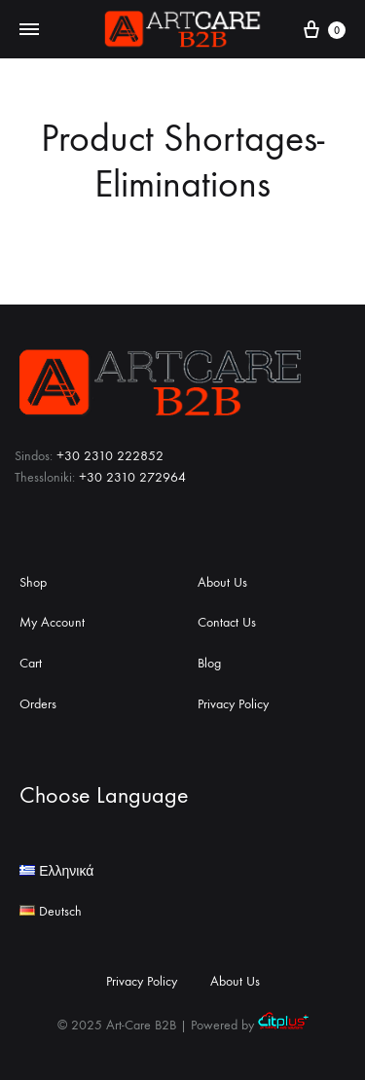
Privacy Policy (233, 704)
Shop (33, 582)
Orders (37, 704)
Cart (30, 663)
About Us (222, 582)
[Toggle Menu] (29, 30)
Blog (209, 663)
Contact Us (227, 622)
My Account (52, 622)
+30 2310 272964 (132, 477)
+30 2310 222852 (110, 456)
